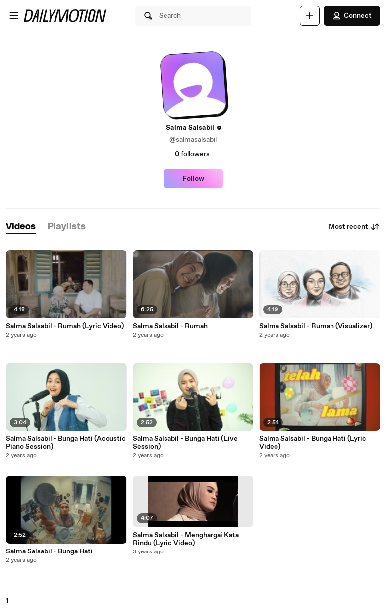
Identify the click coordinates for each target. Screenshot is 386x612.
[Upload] (310, 16)
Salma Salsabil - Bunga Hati (49, 551)
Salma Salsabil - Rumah (170, 326)
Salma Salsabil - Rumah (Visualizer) (315, 326)
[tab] (21, 227)
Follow (193, 178)
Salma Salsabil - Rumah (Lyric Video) (65, 326)
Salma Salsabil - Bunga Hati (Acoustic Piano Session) (66, 443)
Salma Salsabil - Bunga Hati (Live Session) (185, 443)
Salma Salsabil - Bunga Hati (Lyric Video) (312, 443)
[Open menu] (14, 16)
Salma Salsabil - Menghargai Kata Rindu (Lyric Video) (186, 539)
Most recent (354, 227)
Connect (352, 16)
